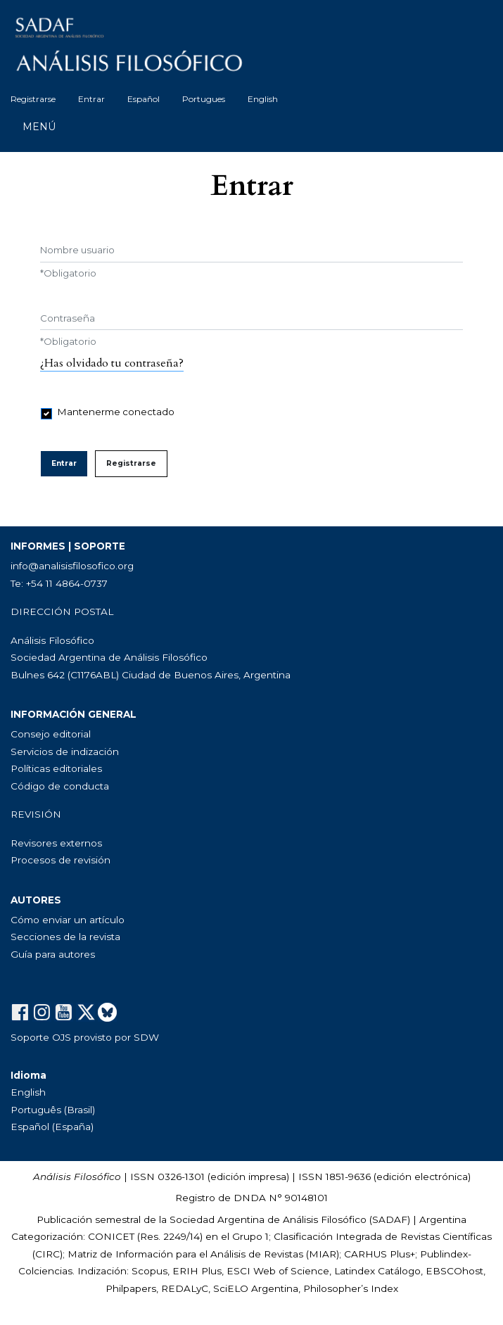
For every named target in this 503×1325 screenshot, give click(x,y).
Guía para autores (53, 954)
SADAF (389, 1219)
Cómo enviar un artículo (68, 919)
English (263, 99)
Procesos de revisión (60, 860)
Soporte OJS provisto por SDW (85, 1037)
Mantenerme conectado (116, 411)
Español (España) (52, 1126)
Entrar (91, 99)
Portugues (203, 99)
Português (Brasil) (53, 1109)
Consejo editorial (51, 734)
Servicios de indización (65, 751)
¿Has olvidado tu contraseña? (112, 363)
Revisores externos (56, 843)
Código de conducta (60, 786)
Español (143, 99)
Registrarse (33, 99)
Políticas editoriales (56, 768)
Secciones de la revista (65, 936)
